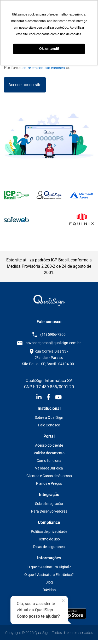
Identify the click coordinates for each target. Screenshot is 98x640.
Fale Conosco (49, 425)
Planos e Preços (49, 483)
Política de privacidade (49, 531)
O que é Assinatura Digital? (49, 567)
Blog (49, 582)
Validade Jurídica (49, 468)
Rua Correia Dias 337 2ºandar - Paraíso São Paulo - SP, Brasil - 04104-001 (49, 357)
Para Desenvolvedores (49, 511)
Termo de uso (49, 539)
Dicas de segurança (49, 547)
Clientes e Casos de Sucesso (49, 476)
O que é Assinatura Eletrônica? (49, 574)
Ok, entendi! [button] (49, 49)
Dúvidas (49, 590)
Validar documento (49, 453)
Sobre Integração (49, 504)
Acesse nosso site (24, 84)
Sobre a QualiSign (49, 417)
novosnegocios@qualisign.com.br (53, 343)
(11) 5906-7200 (53, 334)
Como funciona (49, 460)
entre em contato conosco (43, 68)
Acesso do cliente (49, 445)
